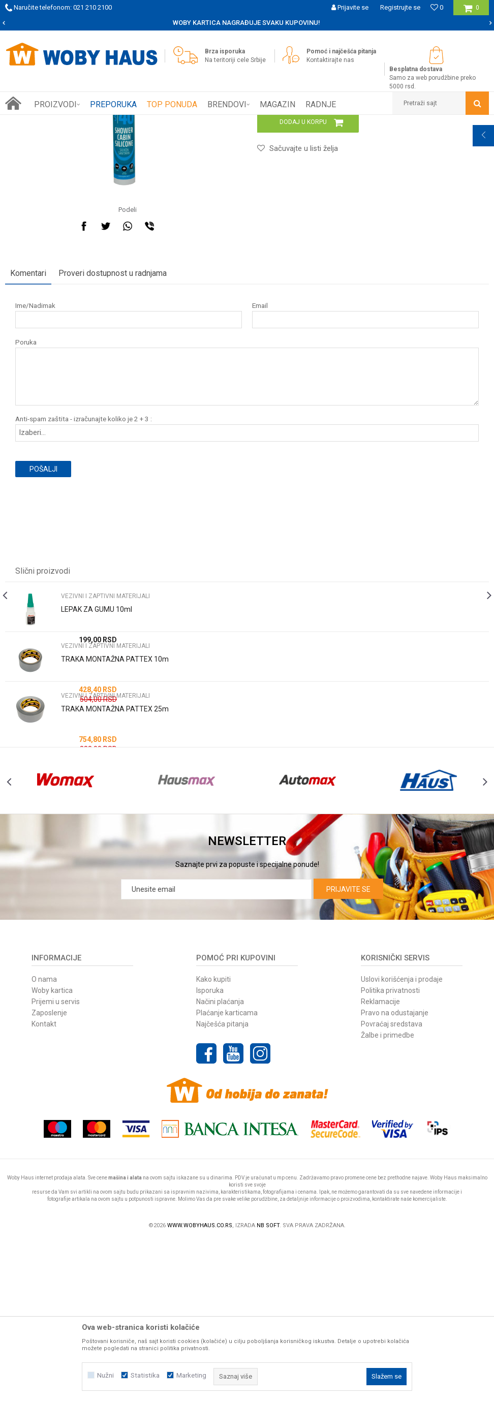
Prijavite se (348, 1050)
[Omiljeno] (436, 7)
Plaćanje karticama (227, 1173)
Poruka (26, 480)
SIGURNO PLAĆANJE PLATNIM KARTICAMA (246, 22)
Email (259, 443)
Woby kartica (52, 1151)
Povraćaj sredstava (391, 1184)
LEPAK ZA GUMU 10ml (96, 747)
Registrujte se (400, 7)
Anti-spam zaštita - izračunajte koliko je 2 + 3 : (83, 556)
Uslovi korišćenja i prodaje (402, 1140)
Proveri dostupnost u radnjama (112, 411)
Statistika (145, 1375)
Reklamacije (380, 1162)
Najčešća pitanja (222, 1184)
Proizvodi (77, 122)
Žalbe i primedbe (387, 1196)
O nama (44, 1140)
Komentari (28, 411)
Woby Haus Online (30, 122)
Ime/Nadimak (35, 443)
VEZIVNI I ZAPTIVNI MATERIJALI (206, 122)
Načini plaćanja (220, 1162)
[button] (440, 103)
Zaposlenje (49, 1173)
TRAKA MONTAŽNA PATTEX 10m (115, 797)
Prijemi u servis (56, 1162)
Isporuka (210, 1151)
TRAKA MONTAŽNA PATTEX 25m (115, 847)
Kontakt (44, 1184)
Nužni (105, 1375)
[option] (247, 22)
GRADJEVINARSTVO (126, 122)
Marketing (191, 1375)
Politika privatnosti (390, 1151)
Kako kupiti (213, 1140)
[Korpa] (471, 11)
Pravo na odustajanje (394, 1173)
